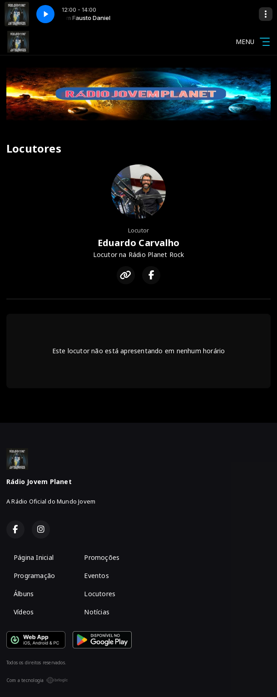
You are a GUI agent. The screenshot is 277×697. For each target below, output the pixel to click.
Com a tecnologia (37, 680)
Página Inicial (34, 557)
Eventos (96, 575)
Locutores (99, 593)
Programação (34, 575)
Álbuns (24, 593)
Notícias (96, 612)
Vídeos (24, 612)
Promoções (101, 557)
